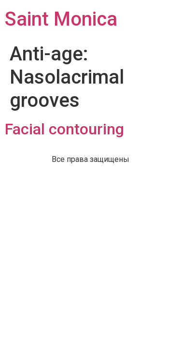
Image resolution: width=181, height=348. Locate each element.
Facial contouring (64, 129)
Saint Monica (61, 19)
